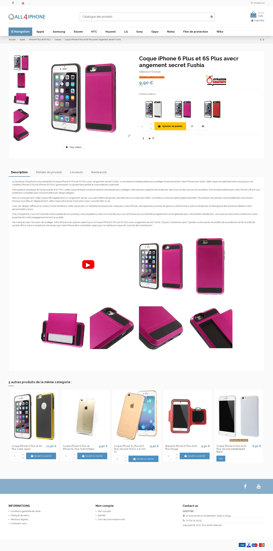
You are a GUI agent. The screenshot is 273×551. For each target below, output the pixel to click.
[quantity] (144, 126)
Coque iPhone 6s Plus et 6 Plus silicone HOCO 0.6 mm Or (130, 449)
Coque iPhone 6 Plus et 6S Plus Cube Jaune (27, 447)
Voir (221, 458)
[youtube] (258, 486)
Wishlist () (257, 3)
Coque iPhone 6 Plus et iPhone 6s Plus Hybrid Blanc (79, 447)
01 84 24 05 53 (194, 520)
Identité (101, 515)
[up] (151, 124)
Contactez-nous (19, 523)
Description (19, 172)
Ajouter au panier (170, 126)
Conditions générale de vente (26, 511)
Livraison (76, 172)
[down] (151, 128)
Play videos (73, 147)
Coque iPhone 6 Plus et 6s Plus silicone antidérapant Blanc (231, 449)
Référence (144, 72)
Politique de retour (20, 515)
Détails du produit (49, 172)
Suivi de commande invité (111, 519)
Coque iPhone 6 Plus (65, 181)
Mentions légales (19, 519)
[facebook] (245, 486)
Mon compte (104, 511)
